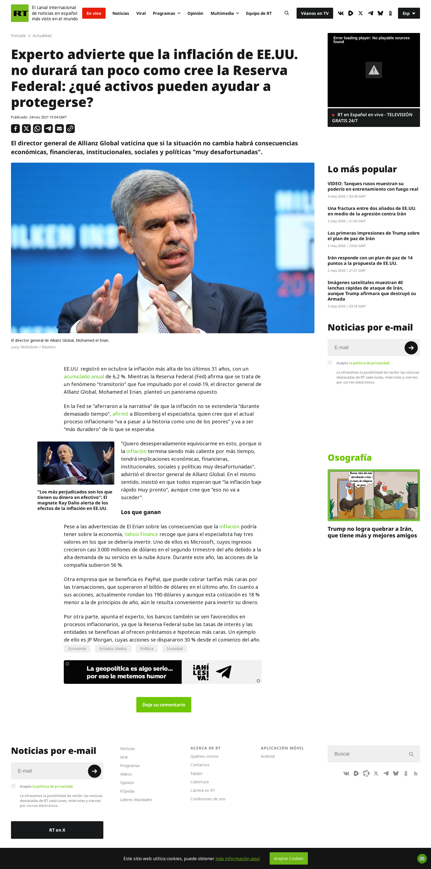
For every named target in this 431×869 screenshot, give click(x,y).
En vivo (94, 13)
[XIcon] (360, 13)
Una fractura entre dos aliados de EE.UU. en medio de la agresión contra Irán (372, 211)
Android (268, 756)
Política (146, 648)
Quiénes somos (204, 756)
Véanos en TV (315, 13)
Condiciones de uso (207, 799)
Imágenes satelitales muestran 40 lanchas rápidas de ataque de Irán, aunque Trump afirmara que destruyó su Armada (372, 290)
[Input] (374, 347)
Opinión (195, 13)
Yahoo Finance (141, 534)
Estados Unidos (113, 648)
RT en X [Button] (57, 830)
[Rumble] (350, 13)
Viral (141, 13)
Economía (77, 648)
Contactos (199, 765)
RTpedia (127, 791)
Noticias (120, 13)
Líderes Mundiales (136, 800)
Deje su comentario (163, 705)
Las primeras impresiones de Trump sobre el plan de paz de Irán (374, 235)
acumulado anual (84, 376)
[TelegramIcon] (370, 13)
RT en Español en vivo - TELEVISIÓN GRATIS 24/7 (372, 118)
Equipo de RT (259, 13)
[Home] (20, 13)
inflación (136, 451)
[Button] (286, 13)
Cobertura (199, 782)
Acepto (363, 362)
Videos (126, 774)
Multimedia (225, 13)
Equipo (196, 773)
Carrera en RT (202, 790)
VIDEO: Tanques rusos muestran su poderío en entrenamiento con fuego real (373, 186)
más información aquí (238, 858)
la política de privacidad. (369, 362)
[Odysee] (366, 773)
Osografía (350, 457)
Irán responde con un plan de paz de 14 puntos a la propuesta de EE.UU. (370, 260)
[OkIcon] (390, 13)
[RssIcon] (415, 773)
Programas (166, 13)
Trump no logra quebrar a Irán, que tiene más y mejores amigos (372, 532)
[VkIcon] (340, 13)
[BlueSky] (380, 13)
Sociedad (175, 648)
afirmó (120, 414)
